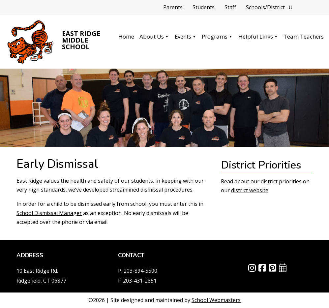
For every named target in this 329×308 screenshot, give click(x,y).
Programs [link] (217, 36)
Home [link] (126, 36)
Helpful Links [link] (258, 36)
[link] (30, 41)
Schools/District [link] (265, 8)
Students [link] (204, 8)
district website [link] (249, 190)
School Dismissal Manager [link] (49, 213)
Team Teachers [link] (304, 36)
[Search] (290, 7)
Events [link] (186, 36)
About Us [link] (154, 36)
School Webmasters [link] (216, 300)
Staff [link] (230, 8)
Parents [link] (173, 8)
